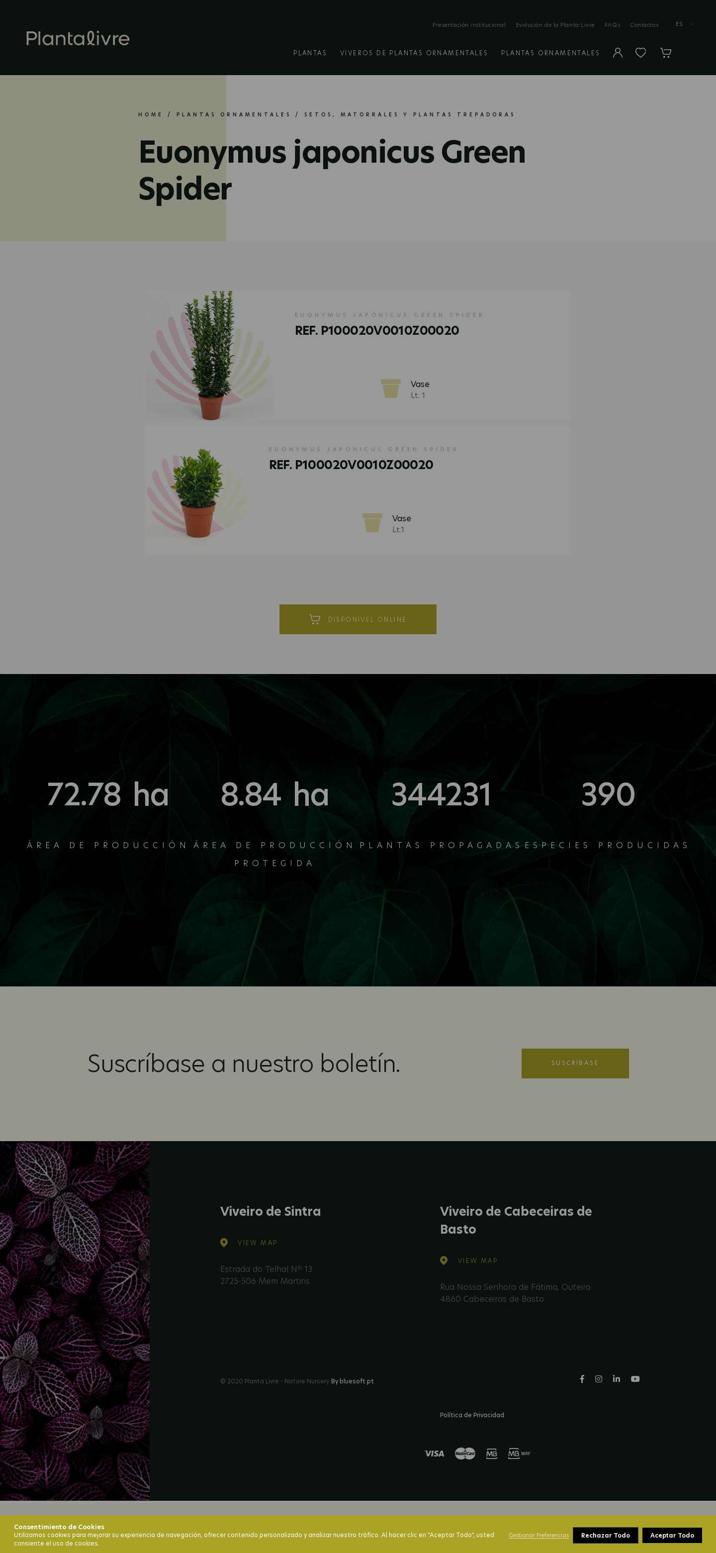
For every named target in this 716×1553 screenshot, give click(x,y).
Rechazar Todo (605, 1535)
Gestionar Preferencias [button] (539, 1535)
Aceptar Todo (672, 1535)
